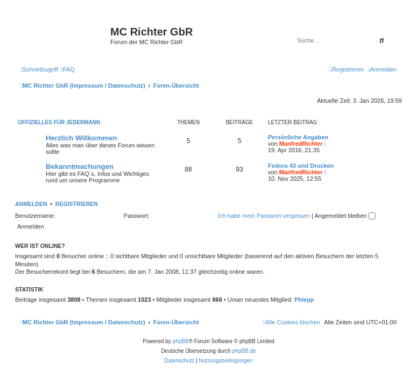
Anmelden (31, 204)
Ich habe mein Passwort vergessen (264, 215)
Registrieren (76, 204)
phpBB (181, 341)
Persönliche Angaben (298, 137)
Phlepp (304, 299)
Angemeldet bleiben (344, 215)
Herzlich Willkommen (81, 138)
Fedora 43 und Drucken (301, 165)
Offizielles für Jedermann (59, 122)
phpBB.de (244, 351)
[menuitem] (68, 69)
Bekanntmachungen (80, 166)
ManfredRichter (301, 143)
